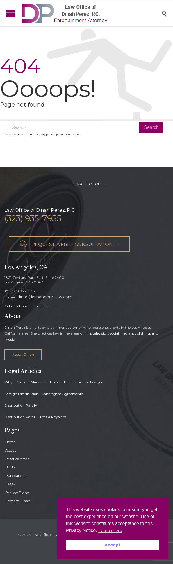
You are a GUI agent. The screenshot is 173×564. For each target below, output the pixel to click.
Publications (15, 475)
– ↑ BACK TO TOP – (86, 184)
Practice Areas (17, 459)
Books (10, 467)
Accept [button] (112, 544)
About (10, 450)
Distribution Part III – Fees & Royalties (35, 417)
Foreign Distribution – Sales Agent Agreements (43, 393)
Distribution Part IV (20, 405)
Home (10, 442)
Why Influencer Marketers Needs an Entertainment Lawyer (53, 382)
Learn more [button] (110, 530)
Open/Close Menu (6, 13)
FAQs (10, 484)
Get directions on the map (26, 306)
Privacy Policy (17, 492)
